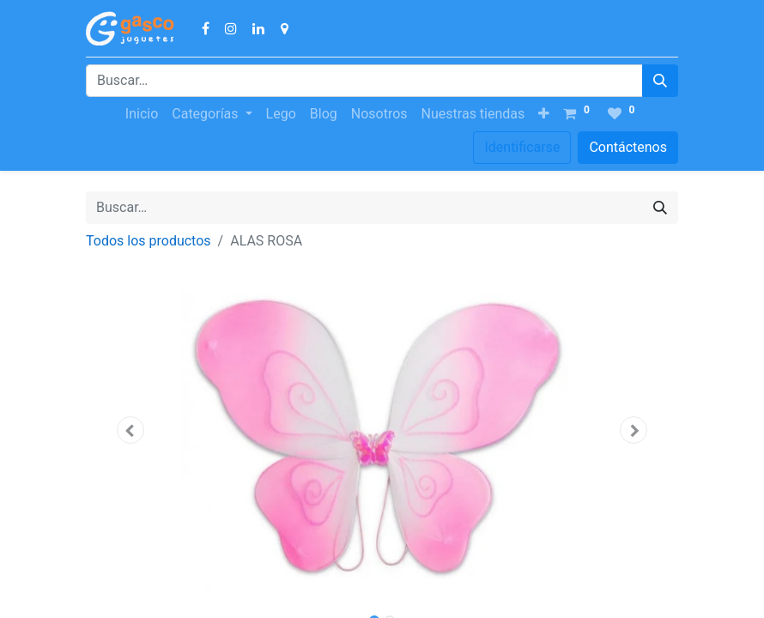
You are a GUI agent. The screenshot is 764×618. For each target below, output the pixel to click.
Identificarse (522, 147)
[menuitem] (141, 114)
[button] (543, 114)
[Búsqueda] (660, 80)
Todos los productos (148, 241)
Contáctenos (628, 147)
